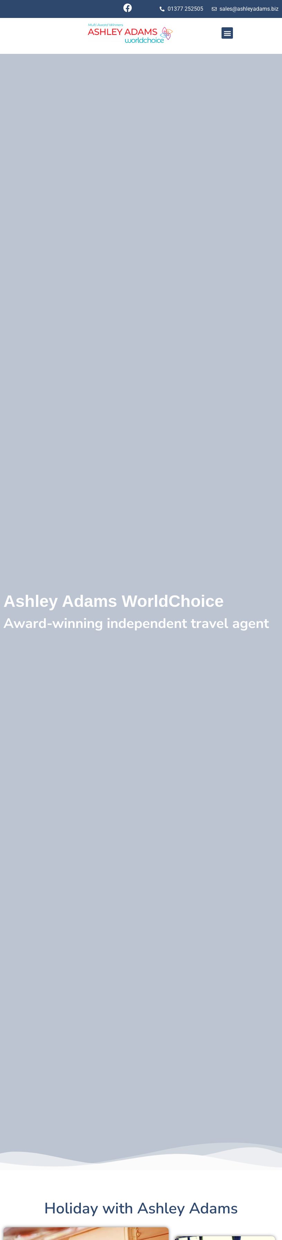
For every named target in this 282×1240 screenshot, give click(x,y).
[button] (227, 33)
